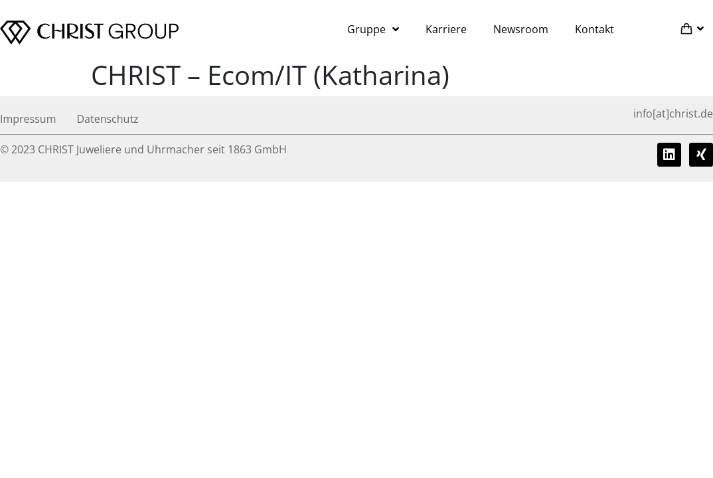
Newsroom (520, 29)
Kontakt (594, 29)
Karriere (446, 29)
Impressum (28, 119)
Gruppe (373, 29)
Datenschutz (107, 119)
